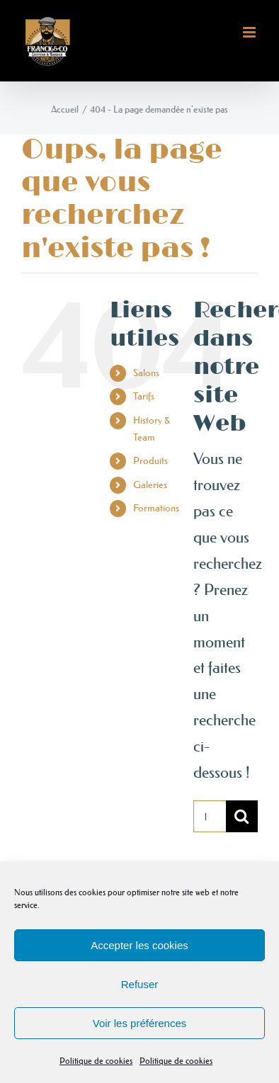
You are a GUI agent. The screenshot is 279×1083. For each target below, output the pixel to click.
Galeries (150, 484)
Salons (146, 372)
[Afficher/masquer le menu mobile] (250, 32)
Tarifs (143, 396)
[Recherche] (242, 816)
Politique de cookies (95, 1060)
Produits (150, 460)
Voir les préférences (140, 1023)
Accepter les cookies (139, 945)
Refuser (140, 984)
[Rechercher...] (209, 816)
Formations (156, 507)
